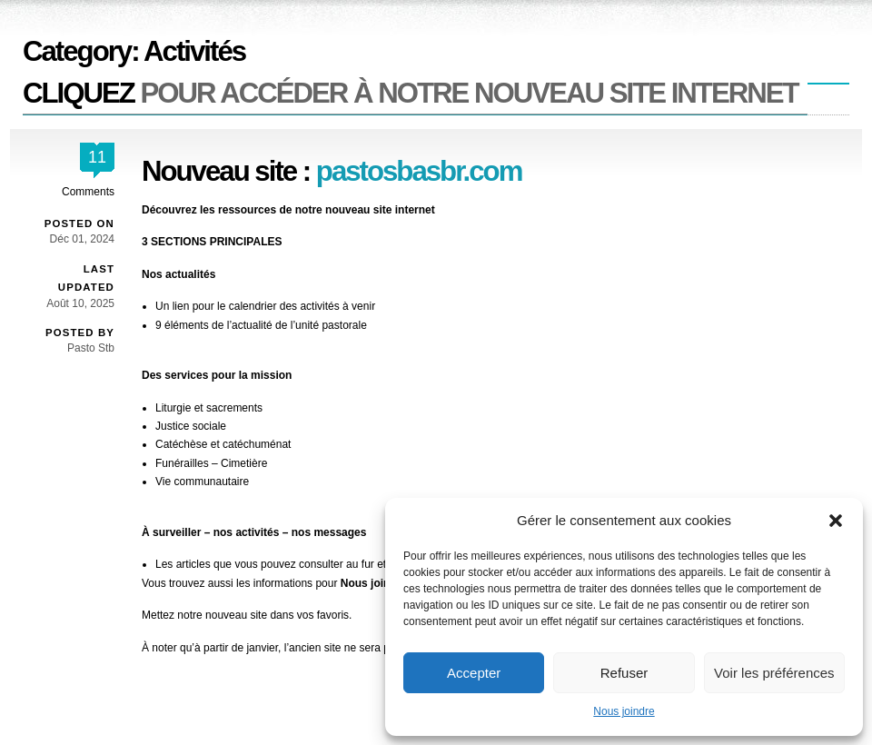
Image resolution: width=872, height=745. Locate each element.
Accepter (473, 672)
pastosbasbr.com (419, 171)
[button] (836, 521)
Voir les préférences (774, 672)
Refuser (624, 672)
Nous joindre (623, 711)
